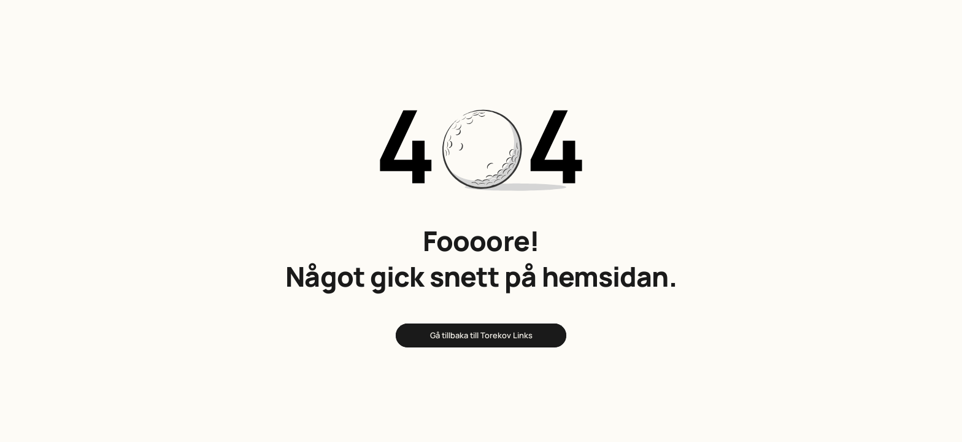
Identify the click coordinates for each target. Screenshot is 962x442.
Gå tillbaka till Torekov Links (481, 335)
